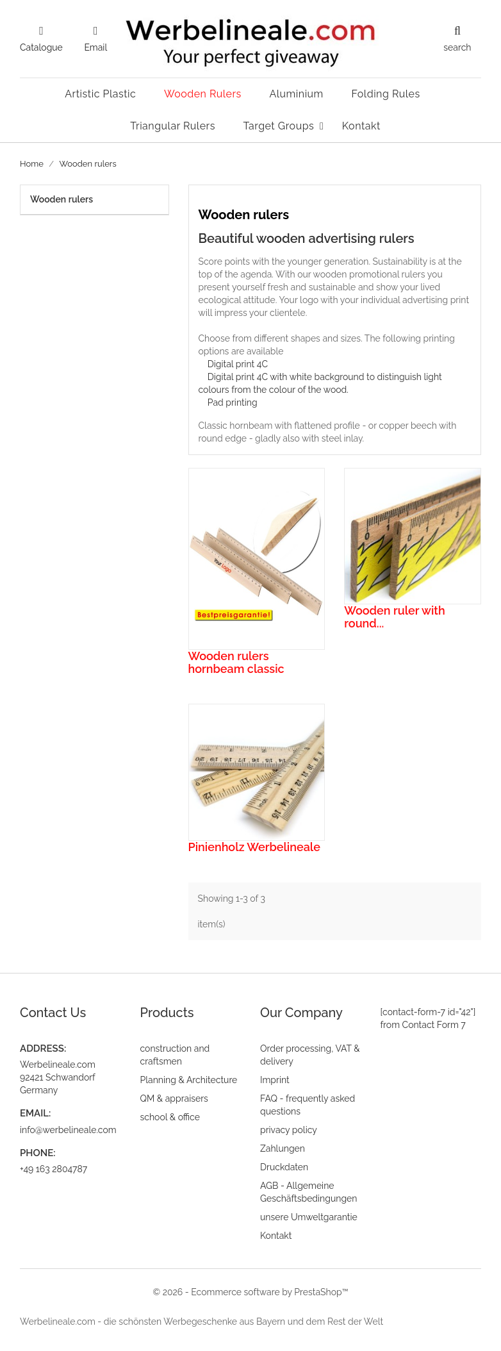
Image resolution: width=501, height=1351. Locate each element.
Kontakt (276, 1236)
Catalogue (41, 47)
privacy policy (288, 1130)
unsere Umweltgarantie (308, 1217)
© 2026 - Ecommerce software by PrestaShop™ (250, 1292)
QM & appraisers (174, 1098)
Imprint (275, 1080)
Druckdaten (284, 1167)
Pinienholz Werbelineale (254, 847)
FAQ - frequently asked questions (307, 1104)
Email (95, 47)
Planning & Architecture (189, 1080)
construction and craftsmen (175, 1054)
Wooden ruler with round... (394, 617)
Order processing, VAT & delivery (310, 1054)
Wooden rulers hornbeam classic (236, 662)
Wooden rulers (61, 199)
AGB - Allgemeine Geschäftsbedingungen (308, 1192)
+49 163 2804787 (53, 1169)
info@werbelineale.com (68, 1130)
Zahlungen (282, 1148)
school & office (170, 1117)
